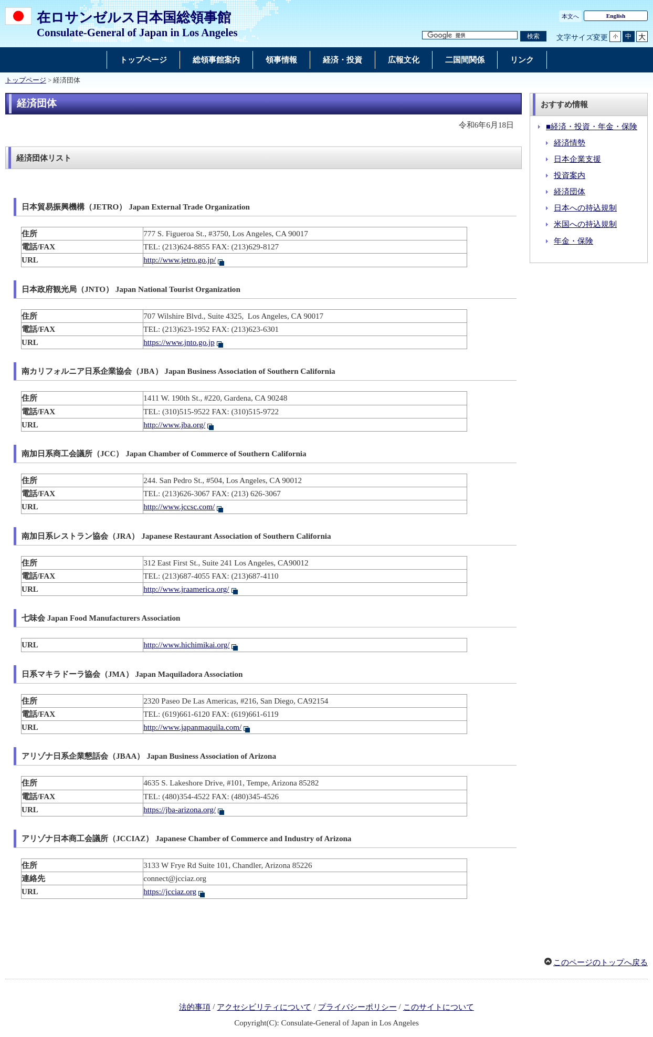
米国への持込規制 (585, 224)
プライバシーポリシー (357, 1007)
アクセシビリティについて (264, 1007)
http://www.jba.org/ (174, 425)
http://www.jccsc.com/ (179, 506)
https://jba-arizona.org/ (179, 809)
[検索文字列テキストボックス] (470, 35)
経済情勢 (569, 143)
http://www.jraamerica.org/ (186, 589)
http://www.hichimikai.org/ (186, 645)
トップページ (25, 80)
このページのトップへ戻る (600, 962)
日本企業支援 (577, 159)
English (616, 16)
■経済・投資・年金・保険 (591, 126)
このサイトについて (438, 1007)
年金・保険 (573, 241)
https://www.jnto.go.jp (178, 342)
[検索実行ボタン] (533, 36)
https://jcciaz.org (169, 891)
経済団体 (569, 191)
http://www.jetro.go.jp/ (179, 260)
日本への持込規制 (585, 208)
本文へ (570, 16)
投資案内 (569, 175)
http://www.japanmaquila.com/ (192, 727)
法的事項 (194, 1007)
